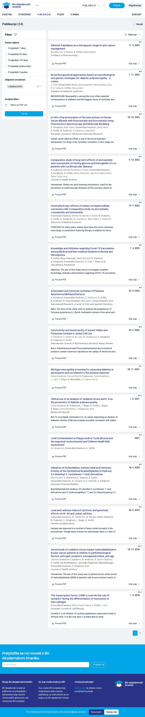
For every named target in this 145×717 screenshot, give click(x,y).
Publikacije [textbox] (89, 5)
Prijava (116, 5)
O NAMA (75, 14)
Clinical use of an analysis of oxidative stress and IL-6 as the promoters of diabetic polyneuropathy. (82, 401)
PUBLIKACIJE (44, 14)
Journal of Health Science (64, 179)
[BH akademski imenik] (16, 5)
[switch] (7, 105)
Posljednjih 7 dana (17, 48)
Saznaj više (80, 688)
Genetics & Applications (63, 523)
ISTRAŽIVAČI (24, 14)
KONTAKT (137, 14)
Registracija (135, 5)
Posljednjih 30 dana (17, 54)
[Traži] (69, 5)
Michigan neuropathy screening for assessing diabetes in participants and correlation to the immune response (82, 371)
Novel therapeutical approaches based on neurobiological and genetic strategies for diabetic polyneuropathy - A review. (83, 78)
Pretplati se (98, 664)
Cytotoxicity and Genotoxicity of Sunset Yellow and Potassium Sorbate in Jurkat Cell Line (79, 332)
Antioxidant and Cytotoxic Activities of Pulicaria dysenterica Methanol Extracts (77, 292)
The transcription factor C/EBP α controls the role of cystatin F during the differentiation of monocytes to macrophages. (80, 598)
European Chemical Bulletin (64, 484)
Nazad (138, 24)
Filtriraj (24, 113)
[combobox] (91, 5)
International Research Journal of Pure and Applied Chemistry (82, 304)
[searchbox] (7, 90)
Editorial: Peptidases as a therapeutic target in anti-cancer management (83, 47)
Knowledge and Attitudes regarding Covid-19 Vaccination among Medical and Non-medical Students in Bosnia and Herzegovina (82, 251)
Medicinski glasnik (60, 412)
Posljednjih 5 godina (17, 72)
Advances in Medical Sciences (66, 222)
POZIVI (60, 14)
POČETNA (7, 14)
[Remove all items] (38, 86)
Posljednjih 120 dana (18, 60)
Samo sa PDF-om (18, 105)
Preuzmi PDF (59, 63)
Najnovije (131, 34)
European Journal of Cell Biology (67, 608)
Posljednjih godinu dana (19, 66)
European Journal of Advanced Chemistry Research (77, 134)
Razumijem (96, 712)
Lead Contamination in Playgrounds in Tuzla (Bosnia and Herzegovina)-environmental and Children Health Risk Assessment (82, 441)
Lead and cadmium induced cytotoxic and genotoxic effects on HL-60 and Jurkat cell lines (79, 512)
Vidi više (134, 63)
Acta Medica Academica (63, 265)
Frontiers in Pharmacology (64, 55)
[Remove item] (8, 86)
